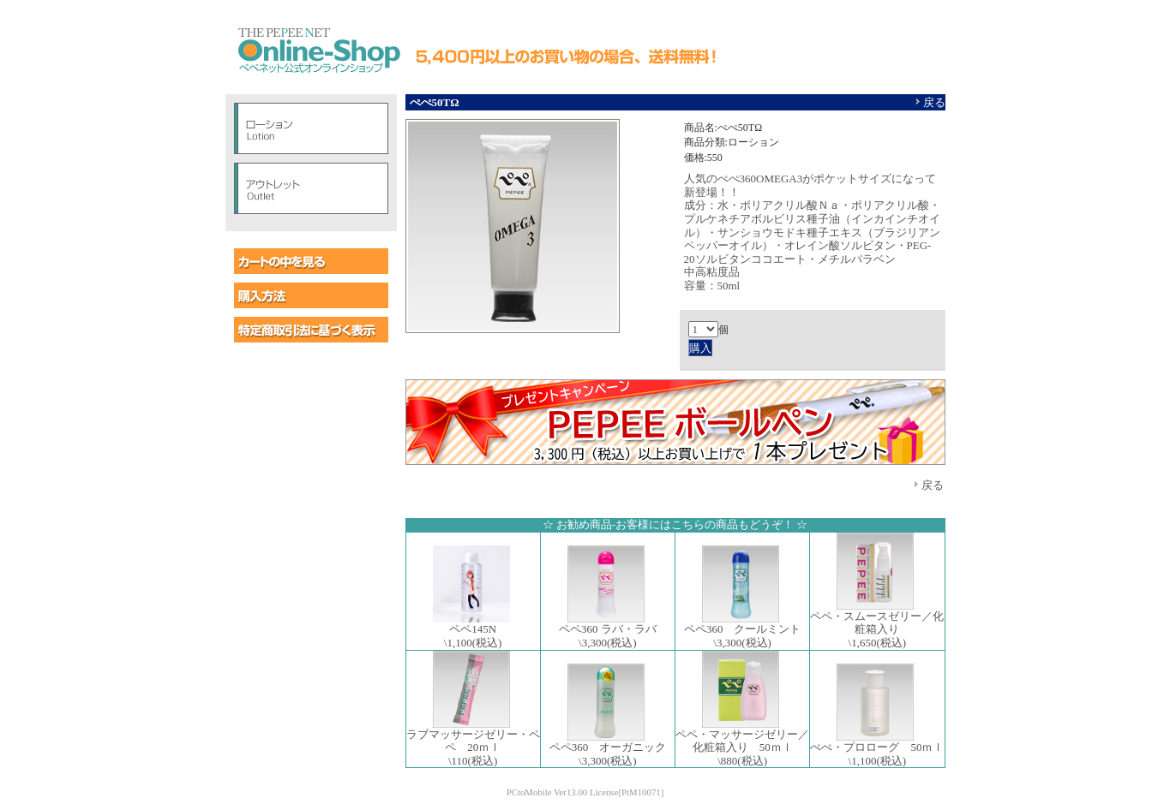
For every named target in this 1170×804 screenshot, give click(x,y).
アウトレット (311, 188)
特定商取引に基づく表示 (311, 329)
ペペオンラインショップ (318, 51)
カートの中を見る (311, 261)
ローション (311, 128)
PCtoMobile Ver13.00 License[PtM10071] (585, 792)
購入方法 (311, 295)
